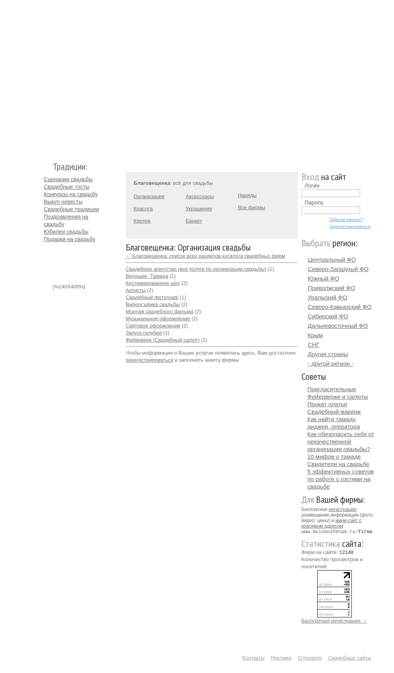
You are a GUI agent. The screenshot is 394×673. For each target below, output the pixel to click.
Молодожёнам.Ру (47, 77)
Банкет (194, 221)
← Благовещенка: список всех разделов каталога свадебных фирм (205, 256)
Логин (312, 185)
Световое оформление (153, 326)
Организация (149, 196)
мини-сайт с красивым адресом (331, 523)
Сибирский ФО (328, 316)
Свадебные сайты (349, 657)
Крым (315, 335)
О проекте (310, 657)
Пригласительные (331, 389)
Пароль (314, 202)
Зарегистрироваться (349, 226)
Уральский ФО (327, 297)
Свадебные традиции (71, 209)
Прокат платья (327, 404)
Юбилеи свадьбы (66, 232)
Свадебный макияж (334, 411)
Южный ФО (323, 278)
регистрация (342, 509)
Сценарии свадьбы (68, 179)
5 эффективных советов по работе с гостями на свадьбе (340, 479)
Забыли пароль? (346, 219)
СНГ (314, 344)
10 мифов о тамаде (334, 456)
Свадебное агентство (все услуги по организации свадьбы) (196, 269)
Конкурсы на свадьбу (71, 194)
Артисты (136, 290)
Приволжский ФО (331, 287)
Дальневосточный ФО (338, 325)
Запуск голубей (144, 333)
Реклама (281, 657)
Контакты (253, 657)
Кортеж (142, 221)
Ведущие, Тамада (147, 276)
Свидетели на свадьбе (338, 464)
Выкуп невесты (63, 202)
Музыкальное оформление (158, 319)
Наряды (247, 195)
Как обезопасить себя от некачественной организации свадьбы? (340, 441)
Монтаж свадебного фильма (159, 311)
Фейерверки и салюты (337, 396)
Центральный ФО (332, 259)
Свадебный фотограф (152, 297)
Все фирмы (251, 207)
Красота (143, 209)
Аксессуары (200, 196)
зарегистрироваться (149, 360)
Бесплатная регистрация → (334, 620)
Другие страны (328, 354)
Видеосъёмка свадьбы (153, 304)
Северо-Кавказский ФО (340, 306)
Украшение (199, 209)
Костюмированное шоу (153, 283)
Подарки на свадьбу (69, 239)
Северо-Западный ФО (338, 269)
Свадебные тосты (66, 187)
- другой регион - (330, 363)
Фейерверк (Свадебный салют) (163, 340)
